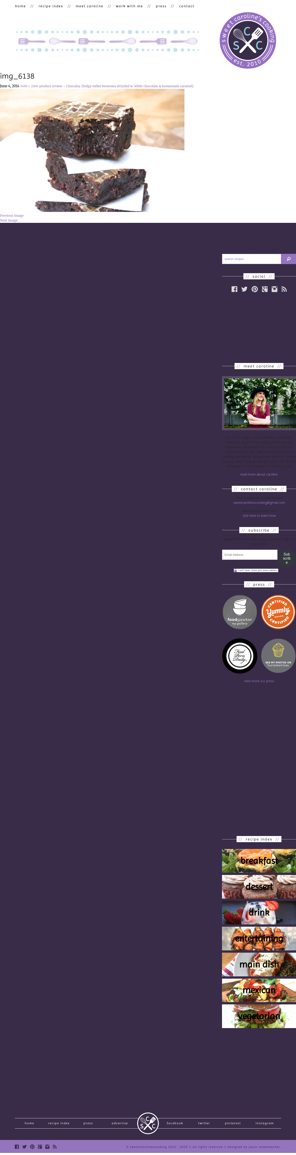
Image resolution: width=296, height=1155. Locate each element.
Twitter (204, 1124)
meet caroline (88, 6)
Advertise (120, 1124)
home (20, 6)
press (158, 6)
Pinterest (233, 1124)
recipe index (50, 6)
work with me (127, 6)
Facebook (175, 1124)
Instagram (265, 1124)
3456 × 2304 (29, 86)
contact (183, 6)
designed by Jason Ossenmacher (254, 1148)
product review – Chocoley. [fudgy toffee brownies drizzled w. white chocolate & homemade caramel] (116, 86)
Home (29, 1124)
